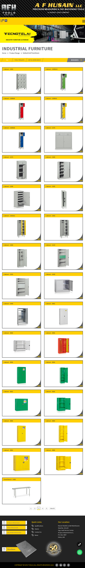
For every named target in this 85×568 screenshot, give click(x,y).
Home (4, 53)
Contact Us (38, 532)
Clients (37, 529)
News (36, 535)
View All (52, 508)
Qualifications (39, 526)
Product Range (14, 53)
